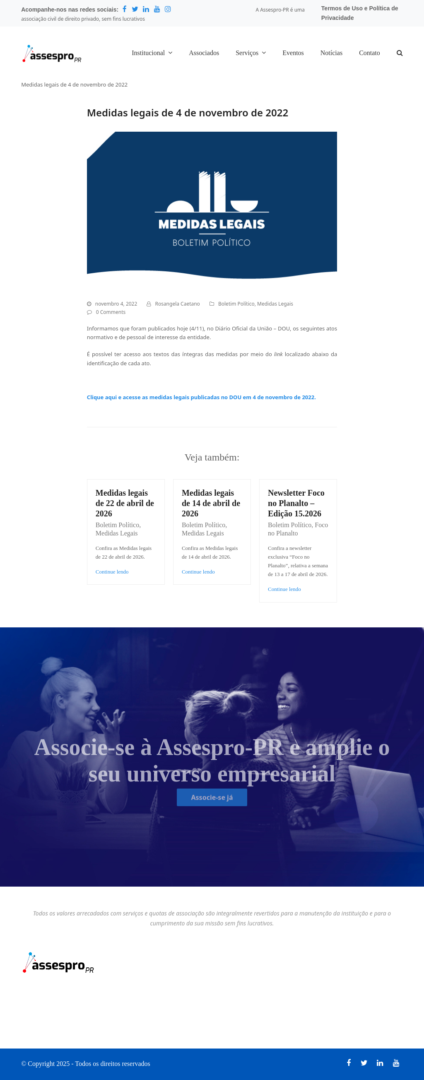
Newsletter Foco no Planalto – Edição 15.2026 (296, 503)
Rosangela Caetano (177, 303)
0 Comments (110, 312)
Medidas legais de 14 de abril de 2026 (211, 503)
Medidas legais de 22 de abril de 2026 (125, 503)
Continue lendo (112, 572)
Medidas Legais (275, 303)
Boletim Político (236, 303)
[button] (399, 53)
